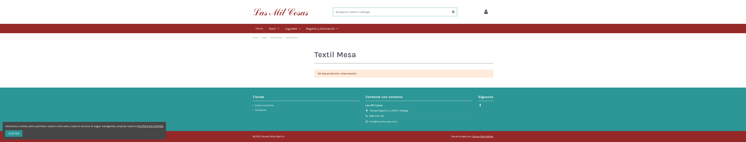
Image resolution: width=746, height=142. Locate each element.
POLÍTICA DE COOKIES (150, 126)
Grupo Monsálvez (482, 136)
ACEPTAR (14, 133)
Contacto (261, 110)
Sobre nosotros (264, 105)
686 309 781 (376, 116)
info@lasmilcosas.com (383, 121)
